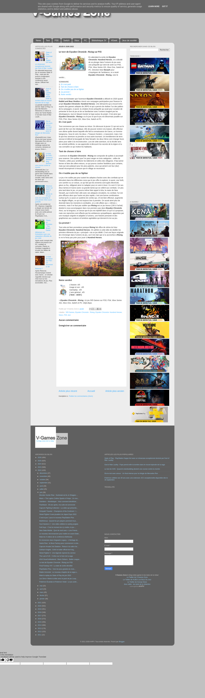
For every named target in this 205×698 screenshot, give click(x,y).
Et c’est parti (66, 84)
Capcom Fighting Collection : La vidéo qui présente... (58, 508)
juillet (42, 489)
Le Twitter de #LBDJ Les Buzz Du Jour (137, 580)
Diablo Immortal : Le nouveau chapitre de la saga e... (58, 572)
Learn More (153, 6)
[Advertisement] (96, 28)
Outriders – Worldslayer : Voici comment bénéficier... (58, 501)
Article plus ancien (114, 391)
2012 (40, 631)
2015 (40, 622)
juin (41, 492)
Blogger (121, 642)
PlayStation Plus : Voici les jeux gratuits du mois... (57, 569)
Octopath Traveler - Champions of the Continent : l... (58, 511)
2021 (40, 603)
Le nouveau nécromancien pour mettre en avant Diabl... (59, 534)
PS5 (56, 40)
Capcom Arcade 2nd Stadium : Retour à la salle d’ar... (58, 546)
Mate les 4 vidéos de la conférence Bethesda (55, 537)
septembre (44, 483)
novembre (44, 476)
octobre (43, 480)
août (41, 486)
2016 (40, 619)
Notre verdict (66, 94)
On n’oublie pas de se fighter (72, 89)
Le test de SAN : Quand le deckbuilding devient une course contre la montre (132, 469)
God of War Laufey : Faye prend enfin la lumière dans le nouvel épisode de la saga (134, 465)
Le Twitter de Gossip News (137, 582)
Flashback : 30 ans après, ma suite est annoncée (57, 505)
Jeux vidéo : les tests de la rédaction (137, 584)
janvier (42, 599)
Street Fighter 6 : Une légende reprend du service (57, 553)
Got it (165, 6)
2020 (40, 606)
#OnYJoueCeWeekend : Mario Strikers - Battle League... (60, 559)
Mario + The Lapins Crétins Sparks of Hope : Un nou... (59, 498)
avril (41, 589)
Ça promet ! (65, 92)
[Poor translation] (9, 660)
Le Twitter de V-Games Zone (137, 577)
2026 (40, 457)
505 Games (70, 312)
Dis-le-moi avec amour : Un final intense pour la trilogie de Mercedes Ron (131, 473)
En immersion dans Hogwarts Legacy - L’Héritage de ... (59, 540)
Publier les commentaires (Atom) (81, 396)
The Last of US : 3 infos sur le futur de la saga (56, 556)
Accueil (91, 391)
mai (41, 586)
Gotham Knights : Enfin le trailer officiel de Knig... (57, 550)
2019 (40, 609)
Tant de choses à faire (70, 87)
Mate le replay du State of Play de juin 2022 (55, 575)
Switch (66, 40)
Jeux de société (129, 40)
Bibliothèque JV (99, 40)
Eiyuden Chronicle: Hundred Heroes (108, 312)
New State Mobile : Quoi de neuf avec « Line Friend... (58, 530)
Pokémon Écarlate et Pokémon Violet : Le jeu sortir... (58, 582)
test (69, 315)
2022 (40, 470)
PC (85, 40)
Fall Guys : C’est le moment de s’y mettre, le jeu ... (57, 527)
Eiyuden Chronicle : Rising (85, 312)
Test (48, 40)
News (38, 40)
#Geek (114, 40)
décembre (44, 473)
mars (42, 592)
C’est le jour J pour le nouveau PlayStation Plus (56, 518)
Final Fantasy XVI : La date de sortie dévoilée (55, 566)
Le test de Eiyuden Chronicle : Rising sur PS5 (56, 562)
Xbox (76, 40)
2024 (40, 464)
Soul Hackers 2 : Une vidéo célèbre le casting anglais (58, 524)
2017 (40, 616)
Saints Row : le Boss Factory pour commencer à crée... (59, 543)
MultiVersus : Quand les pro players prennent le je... (58, 521)
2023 (40, 467)
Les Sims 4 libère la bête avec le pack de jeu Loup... (58, 579)
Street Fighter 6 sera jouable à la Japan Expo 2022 (57, 514)
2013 (40, 628)
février (42, 595)
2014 (40, 625)
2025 (40, 461)
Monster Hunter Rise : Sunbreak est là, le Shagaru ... (58, 495)
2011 (40, 635)
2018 (40, 612)
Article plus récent (68, 391)
